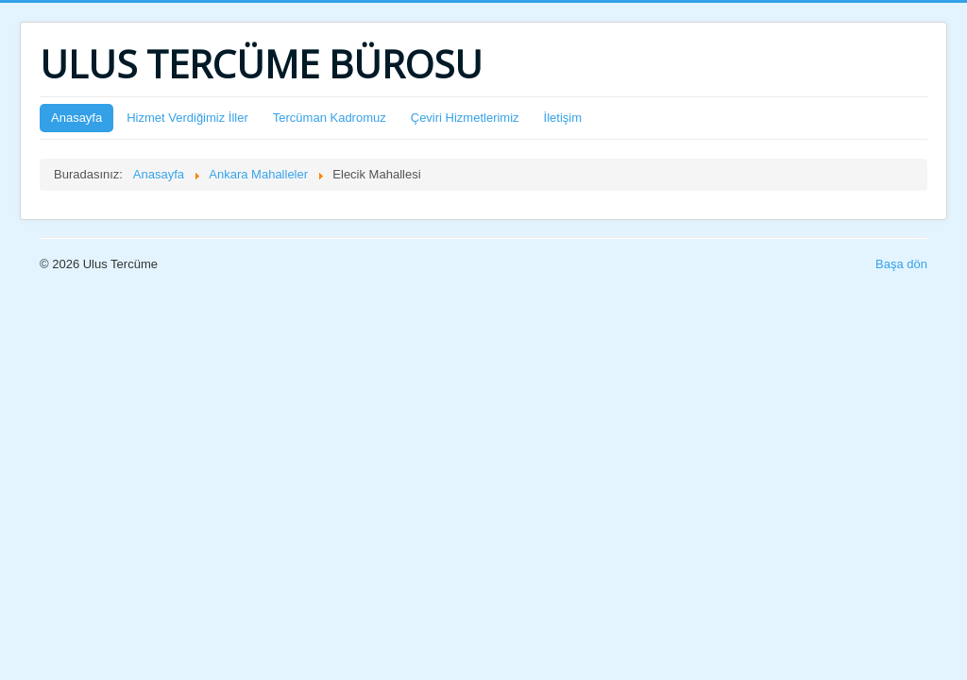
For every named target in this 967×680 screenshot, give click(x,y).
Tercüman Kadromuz (329, 117)
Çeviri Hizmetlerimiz (465, 117)
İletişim (563, 117)
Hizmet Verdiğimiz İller (187, 117)
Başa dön (901, 264)
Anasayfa (76, 117)
